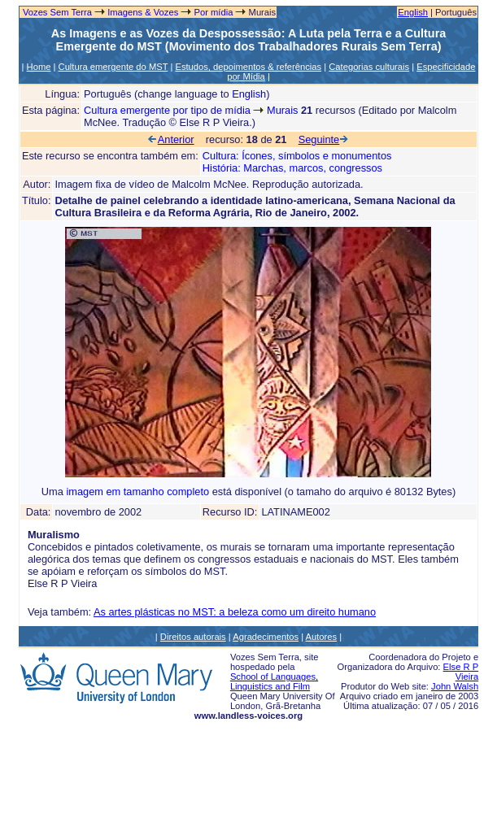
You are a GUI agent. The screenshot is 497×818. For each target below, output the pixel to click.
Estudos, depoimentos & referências (248, 67)
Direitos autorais (193, 637)
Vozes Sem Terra (56, 12)
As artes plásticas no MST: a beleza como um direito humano (235, 612)
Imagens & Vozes (142, 12)
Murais (282, 110)
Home (39, 67)
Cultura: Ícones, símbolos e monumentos (297, 156)
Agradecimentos (266, 637)
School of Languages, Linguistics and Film (274, 681)
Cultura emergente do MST (113, 67)
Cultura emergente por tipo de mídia (167, 110)
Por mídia (213, 12)
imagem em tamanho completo (138, 491)
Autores (322, 637)
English (413, 12)
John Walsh (454, 686)
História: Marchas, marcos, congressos (292, 168)
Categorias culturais (369, 67)
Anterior (170, 139)
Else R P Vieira (461, 671)
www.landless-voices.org (248, 715)
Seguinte (325, 139)
